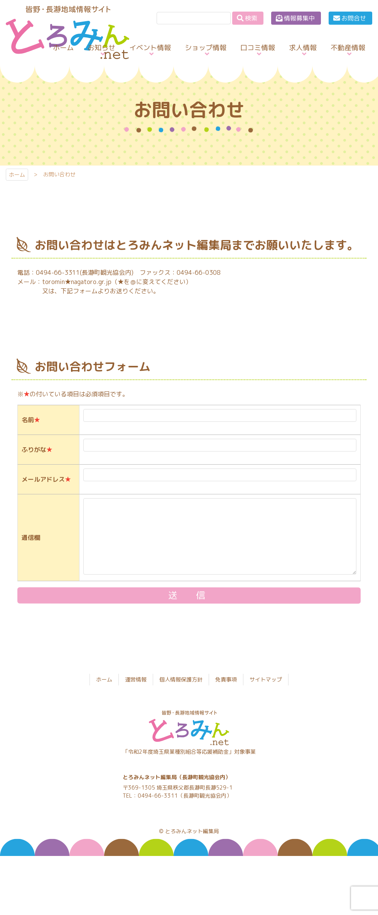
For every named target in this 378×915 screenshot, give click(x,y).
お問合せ (353, 18)
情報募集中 (299, 18)
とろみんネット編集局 (192, 831)
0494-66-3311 (158, 795)
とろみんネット (61, 59)
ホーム (17, 174)
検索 (251, 18)
